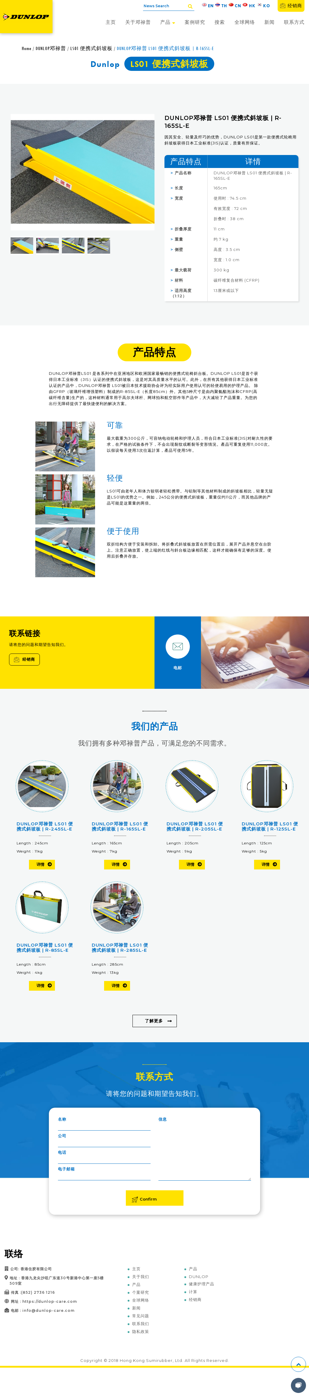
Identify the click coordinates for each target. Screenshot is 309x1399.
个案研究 (140, 1292)
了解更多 (154, 1021)
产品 (167, 22)
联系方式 (294, 22)
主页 (111, 22)
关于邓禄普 (138, 22)
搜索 (220, 22)
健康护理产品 (201, 1283)
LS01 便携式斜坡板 (91, 48)
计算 (193, 1291)
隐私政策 (140, 1331)
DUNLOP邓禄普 (51, 48)
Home (26, 48)
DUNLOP (199, 1276)
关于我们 (140, 1276)
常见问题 (140, 1315)
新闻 (269, 22)
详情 (40, 864)
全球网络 (244, 22)
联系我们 (140, 1323)
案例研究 (195, 22)
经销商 (291, 5)
